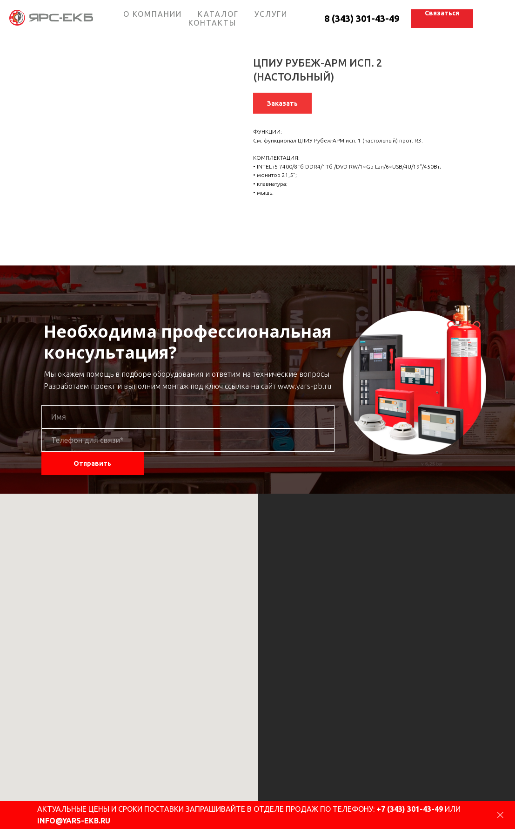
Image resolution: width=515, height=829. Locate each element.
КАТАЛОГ (218, 14)
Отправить (92, 463)
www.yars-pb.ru (304, 386)
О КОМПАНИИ (152, 14)
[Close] (500, 815)
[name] (187, 416)
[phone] (187, 440)
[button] (442, 18)
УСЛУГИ (271, 14)
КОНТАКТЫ (212, 23)
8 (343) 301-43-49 (361, 18)
